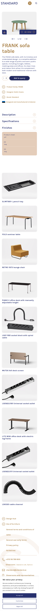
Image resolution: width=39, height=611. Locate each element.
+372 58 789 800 (13, 559)
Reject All (19, 606)
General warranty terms (16, 540)
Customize (19, 601)
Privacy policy (12, 545)
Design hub (11, 519)
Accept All (19, 595)
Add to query (19, 78)
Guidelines (10, 550)
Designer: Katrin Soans (13, 92)
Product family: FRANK (12, 87)
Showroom (19, 565)
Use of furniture (13, 524)
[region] (19, 593)
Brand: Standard (10, 97)
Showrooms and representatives (20, 575)
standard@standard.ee (16, 570)
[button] (13, 39)
